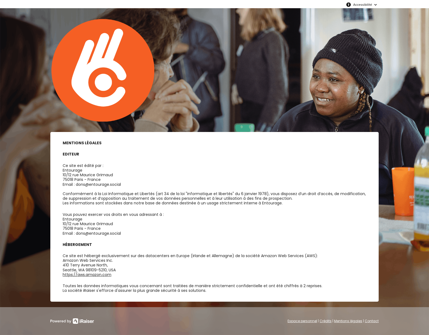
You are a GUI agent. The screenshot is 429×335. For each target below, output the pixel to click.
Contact (372, 321)
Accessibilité (362, 4)
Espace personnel (302, 321)
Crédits (326, 321)
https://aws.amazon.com (87, 274)
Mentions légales (348, 321)
